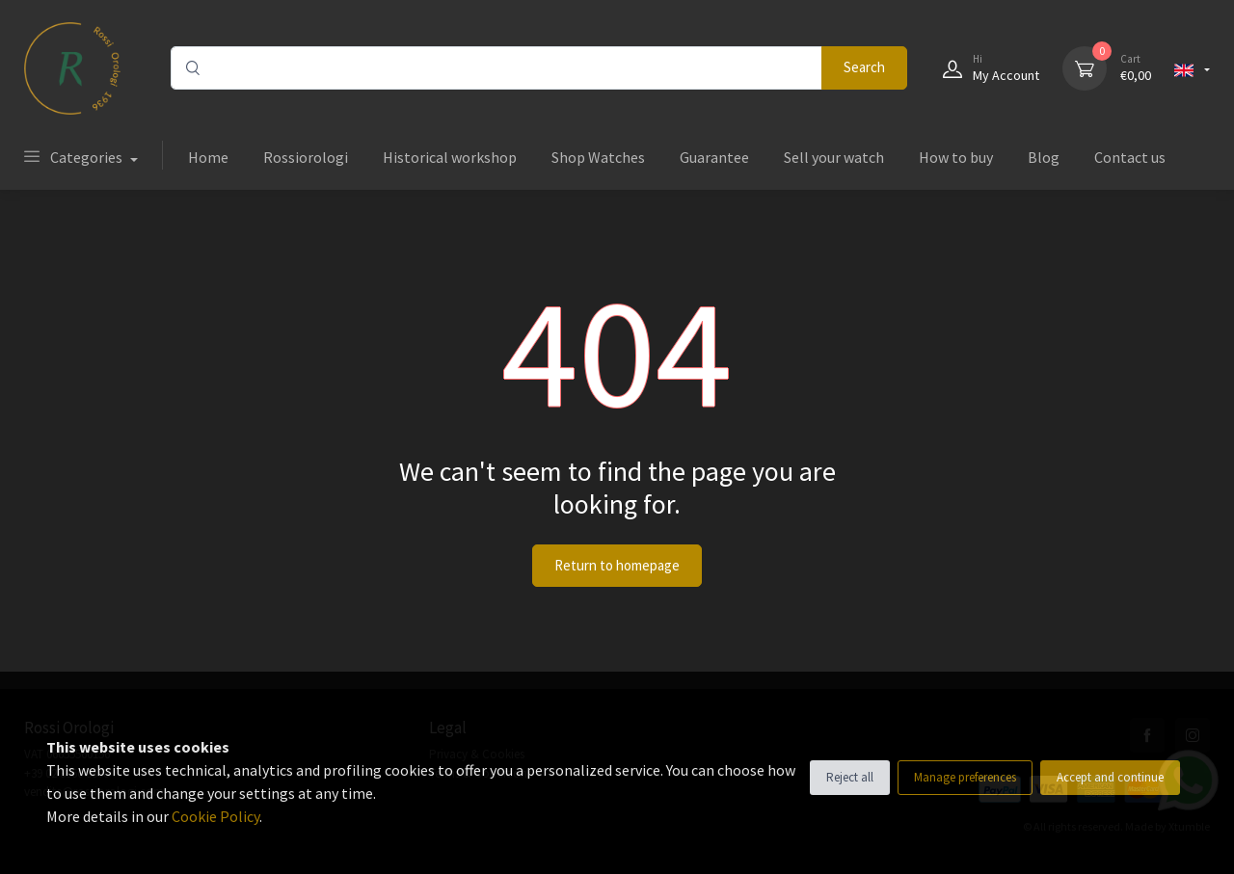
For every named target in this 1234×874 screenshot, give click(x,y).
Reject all (849, 777)
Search (864, 67)
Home (208, 157)
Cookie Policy (215, 816)
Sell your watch (834, 157)
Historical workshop (450, 157)
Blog (1044, 157)
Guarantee (714, 157)
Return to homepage (617, 565)
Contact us (1130, 157)
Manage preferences (965, 777)
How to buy (956, 157)
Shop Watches (598, 157)
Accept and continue (1110, 777)
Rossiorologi (305, 157)
